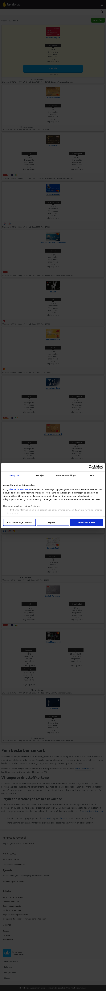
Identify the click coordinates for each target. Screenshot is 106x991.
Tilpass (53, 522)
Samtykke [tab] (14, 475)
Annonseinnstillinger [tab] (65, 475)
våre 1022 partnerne (19, 489)
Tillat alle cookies (86, 522)
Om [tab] (92, 475)
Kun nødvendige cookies (19, 522)
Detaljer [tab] (40, 475)
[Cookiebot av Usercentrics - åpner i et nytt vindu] (91, 467)
